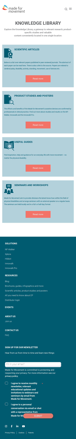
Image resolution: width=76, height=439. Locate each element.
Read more (38, 79)
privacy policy (11, 376)
